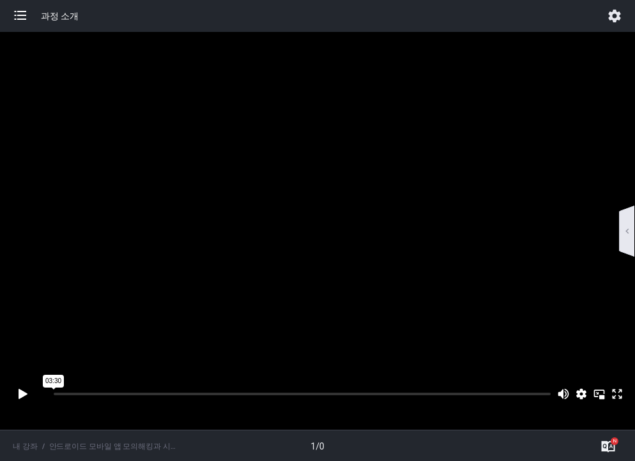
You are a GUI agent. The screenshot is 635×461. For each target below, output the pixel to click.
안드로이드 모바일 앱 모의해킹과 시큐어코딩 (112, 446)
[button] (27, 16)
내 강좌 (25, 446)
